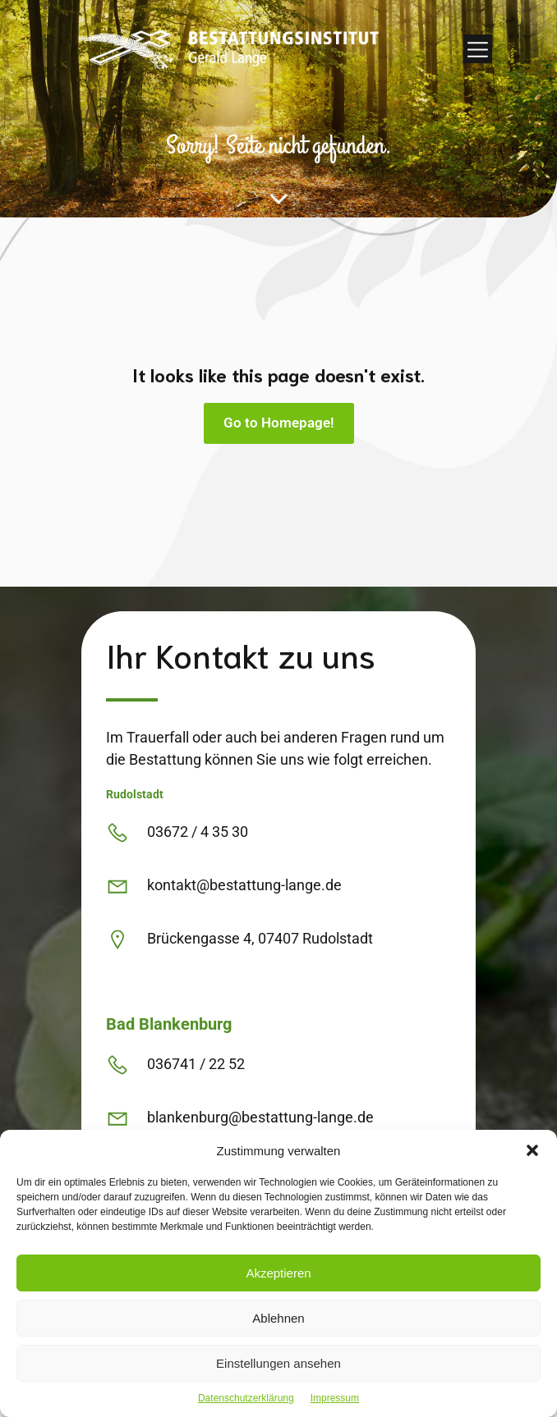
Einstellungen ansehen (278, 1363)
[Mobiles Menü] (477, 48)
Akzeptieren (278, 1273)
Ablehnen (278, 1318)
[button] (532, 1150)
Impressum (335, 1398)
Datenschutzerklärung (246, 1398)
